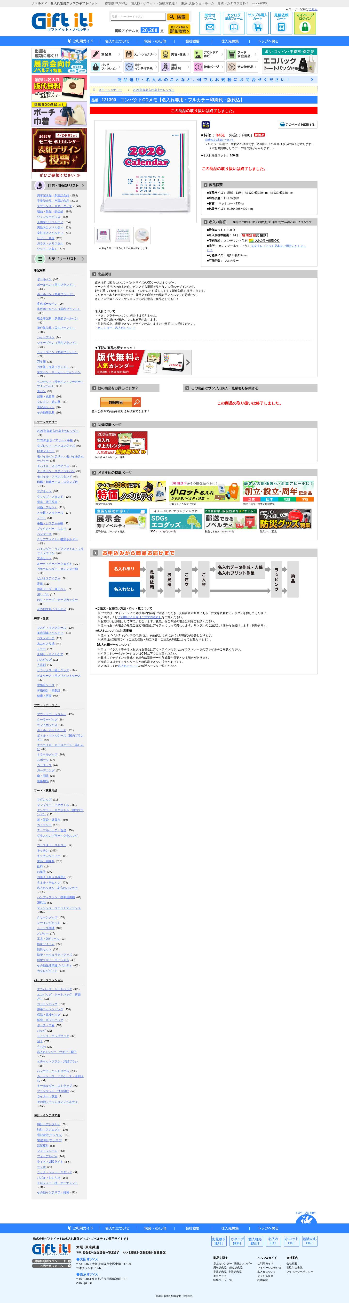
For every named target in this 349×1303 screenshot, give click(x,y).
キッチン (43, 850)
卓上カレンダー (222, 1263)
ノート (41, 518)
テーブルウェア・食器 (51, 830)
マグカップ (44, 799)
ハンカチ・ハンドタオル (53, 1071)
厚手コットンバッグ (50, 1009)
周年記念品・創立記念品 (53, 195)
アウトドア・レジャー (51, 714)
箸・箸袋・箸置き (48, 819)
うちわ (41, 1046)
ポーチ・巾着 (46, 1025)
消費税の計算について (219, 140)
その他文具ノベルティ (51, 609)
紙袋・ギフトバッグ (50, 1020)
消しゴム (43, 594)
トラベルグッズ (47, 754)
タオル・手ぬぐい (48, 882)
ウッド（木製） (47, 249)
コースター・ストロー (51, 845)
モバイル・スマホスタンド (54, 476)
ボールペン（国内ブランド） (56, 284)
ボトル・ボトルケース (51, 730)
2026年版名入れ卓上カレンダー (58, 431)
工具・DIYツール (48, 938)
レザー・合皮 (46, 238)
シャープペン (46, 337)
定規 (40, 583)
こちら (313, 9)
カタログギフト (47, 970)
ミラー (41, 649)
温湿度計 (43, 1145)
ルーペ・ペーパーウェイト (54, 563)
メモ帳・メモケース (50, 512)
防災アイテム (46, 944)
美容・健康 (41, 618)
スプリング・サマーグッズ (54, 206)
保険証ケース (46, 685)
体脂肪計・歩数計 (48, 690)
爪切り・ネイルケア (50, 654)
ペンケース (44, 534)
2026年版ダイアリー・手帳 (55, 440)
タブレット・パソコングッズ (56, 445)
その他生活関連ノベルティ (54, 965)
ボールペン (44, 279)
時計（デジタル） (48, 1124)
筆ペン (41, 391)
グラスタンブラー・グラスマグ (57, 835)
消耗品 (41, 902)
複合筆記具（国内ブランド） (56, 328)
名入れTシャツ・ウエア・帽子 (57, 1052)
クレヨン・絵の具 (48, 402)
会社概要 (291, 1263)
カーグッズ (44, 765)
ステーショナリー (45, 422)
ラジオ (41, 1167)
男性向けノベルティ (50, 227)
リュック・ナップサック (53, 1036)
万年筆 (41, 361)
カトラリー (44, 825)
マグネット (44, 491)
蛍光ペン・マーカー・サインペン (59, 372)
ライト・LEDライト (50, 1161)
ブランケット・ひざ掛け (53, 1091)
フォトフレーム (47, 1151)
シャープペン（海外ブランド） (57, 352)
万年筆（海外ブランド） (53, 367)
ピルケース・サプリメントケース (59, 675)
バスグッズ (44, 659)
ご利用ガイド (265, 1263)
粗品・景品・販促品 (50, 211)
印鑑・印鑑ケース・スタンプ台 (57, 482)
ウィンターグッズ (48, 217)
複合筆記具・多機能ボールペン (57, 318)
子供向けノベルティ (50, 222)
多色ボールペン (47, 303)
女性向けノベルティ (50, 233)
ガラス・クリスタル (50, 243)
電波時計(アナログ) (49, 1140)
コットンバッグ (47, 1004)
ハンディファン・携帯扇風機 (56, 897)
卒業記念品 (220, 1271)
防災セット (44, 949)
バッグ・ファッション (48, 980)
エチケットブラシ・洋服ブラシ (57, 1061)
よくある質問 (265, 1275)
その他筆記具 (46, 412)
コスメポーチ (46, 638)
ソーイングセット (48, 922)
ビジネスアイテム (48, 578)
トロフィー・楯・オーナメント (57, 1183)
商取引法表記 (294, 1267)
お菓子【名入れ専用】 (51, 877)
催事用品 (43, 781)
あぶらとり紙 (46, 643)
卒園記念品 (235, 1271)
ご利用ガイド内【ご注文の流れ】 (140, 617)
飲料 (40, 866)
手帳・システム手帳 (50, 523)
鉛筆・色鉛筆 (46, 396)
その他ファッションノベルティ (57, 1101)
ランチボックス (47, 725)
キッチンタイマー (48, 856)
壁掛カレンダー (243, 1263)
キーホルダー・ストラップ (54, 1085)
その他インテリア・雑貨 (53, 1192)
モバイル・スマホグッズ (53, 466)
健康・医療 (44, 695)
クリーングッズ (47, 917)
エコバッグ (220, 1275)
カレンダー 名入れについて (116, 328)
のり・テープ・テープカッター (57, 599)
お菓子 (41, 872)
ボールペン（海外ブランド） (56, 294)
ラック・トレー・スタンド (54, 1172)
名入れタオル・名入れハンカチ (57, 888)
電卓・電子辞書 (47, 502)
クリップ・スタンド (50, 496)
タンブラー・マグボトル (53, 805)
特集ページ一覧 (222, 1280)
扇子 (40, 1041)
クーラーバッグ (47, 719)
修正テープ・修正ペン (51, 589)
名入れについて (128, 666)
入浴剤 (41, 665)
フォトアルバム (47, 1156)
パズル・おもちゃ (48, 1177)
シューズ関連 (46, 928)
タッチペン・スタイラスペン (56, 471)
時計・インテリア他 (47, 1115)
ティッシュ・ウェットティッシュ (59, 908)
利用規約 (262, 1280)
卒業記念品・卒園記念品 (53, 200)
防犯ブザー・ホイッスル (53, 960)
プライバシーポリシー (299, 1271)
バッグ (41, 1030)
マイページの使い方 (269, 1267)
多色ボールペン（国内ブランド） (59, 309)
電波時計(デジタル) (49, 1135)
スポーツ (43, 759)
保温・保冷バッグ (48, 1014)
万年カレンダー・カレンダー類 (57, 569)
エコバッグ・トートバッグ (54, 989)
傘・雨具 (43, 775)
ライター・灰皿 (47, 1096)
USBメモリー (46, 451)
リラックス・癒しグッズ (53, 670)
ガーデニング (46, 770)
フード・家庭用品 (45, 790)
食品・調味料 (46, 861)
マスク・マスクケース (51, 627)
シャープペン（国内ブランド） (57, 342)
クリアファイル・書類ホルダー (57, 539)
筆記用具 (40, 270)
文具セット (44, 558)
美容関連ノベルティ (50, 633)
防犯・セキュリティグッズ (54, 954)
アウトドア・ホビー (47, 705)
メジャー (43, 933)
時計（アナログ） (48, 1129)
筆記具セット (46, 407)
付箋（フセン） (47, 507)
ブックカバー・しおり (51, 528)
